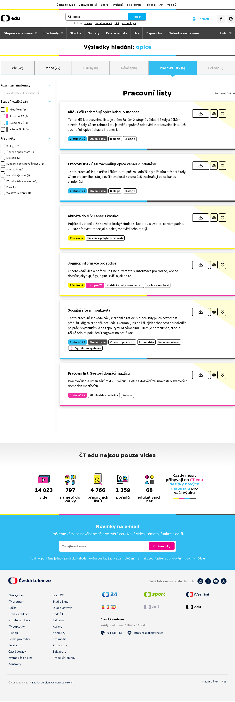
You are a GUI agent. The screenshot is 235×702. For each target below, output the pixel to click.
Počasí (12, 609)
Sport (104, 4)
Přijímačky (154, 33)
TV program (134, 4)
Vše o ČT (172, 4)
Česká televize (66, 4)
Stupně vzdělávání (18, 33)
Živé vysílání (16, 596)
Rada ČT (58, 615)
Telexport (59, 653)
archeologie (129, 23)
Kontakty (14, 665)
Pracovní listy (116, 33)
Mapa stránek (210, 682)
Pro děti (151, 4)
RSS (224, 682)
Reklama (59, 621)
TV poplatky (16, 628)
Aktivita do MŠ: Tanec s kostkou (94, 217)
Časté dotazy (17, 653)
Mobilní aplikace (19, 621)
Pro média (59, 640)
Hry (136, 33)
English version (41, 683)
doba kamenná (103, 23)
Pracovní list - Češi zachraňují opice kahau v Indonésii (112, 165)
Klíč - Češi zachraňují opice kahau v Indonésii (104, 112)
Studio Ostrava (62, 609)
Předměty (51, 33)
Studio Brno (60, 603)
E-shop (13, 634)
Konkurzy (59, 634)
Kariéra (57, 628)
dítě (117, 23)
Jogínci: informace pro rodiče (92, 264)
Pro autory (60, 646)
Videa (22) (53, 68)
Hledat (137, 17)
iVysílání (117, 4)
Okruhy (75, 33)
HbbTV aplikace (18, 615)
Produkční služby (64, 659)
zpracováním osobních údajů (186, 559)
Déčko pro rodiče (19, 640)
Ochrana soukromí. (62, 683)
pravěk (88, 23)
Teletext (14, 646)
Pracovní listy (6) (172, 68)
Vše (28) (17, 68)
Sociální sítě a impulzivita (89, 311)
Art (161, 4)
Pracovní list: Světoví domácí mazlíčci (99, 374)
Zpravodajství (88, 4)
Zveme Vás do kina (20, 659)
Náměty (94, 33)
